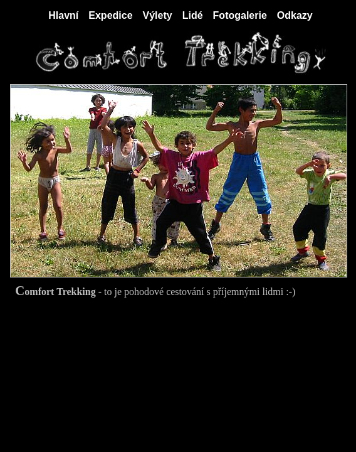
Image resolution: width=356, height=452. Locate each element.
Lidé (192, 15)
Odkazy (295, 15)
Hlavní (63, 15)
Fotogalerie (240, 15)
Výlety (157, 15)
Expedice (110, 15)
